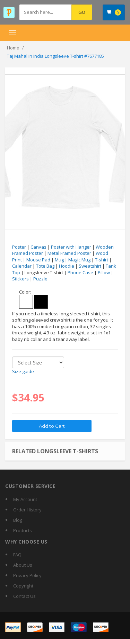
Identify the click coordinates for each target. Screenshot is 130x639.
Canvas (38, 247)
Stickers (20, 279)
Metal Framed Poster (69, 253)
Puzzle (40, 279)
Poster (19, 247)
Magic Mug (79, 260)
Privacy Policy (27, 575)
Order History (27, 510)
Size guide (23, 371)
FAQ (17, 555)
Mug (59, 260)
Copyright (23, 586)
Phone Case (80, 272)
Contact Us (24, 596)
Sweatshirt (90, 266)
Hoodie (66, 266)
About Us (22, 565)
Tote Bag (45, 266)
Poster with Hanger (71, 247)
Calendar (22, 266)
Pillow (104, 272)
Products (22, 530)
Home (13, 48)
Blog (17, 520)
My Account (25, 499)
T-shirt (101, 260)
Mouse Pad (38, 260)
